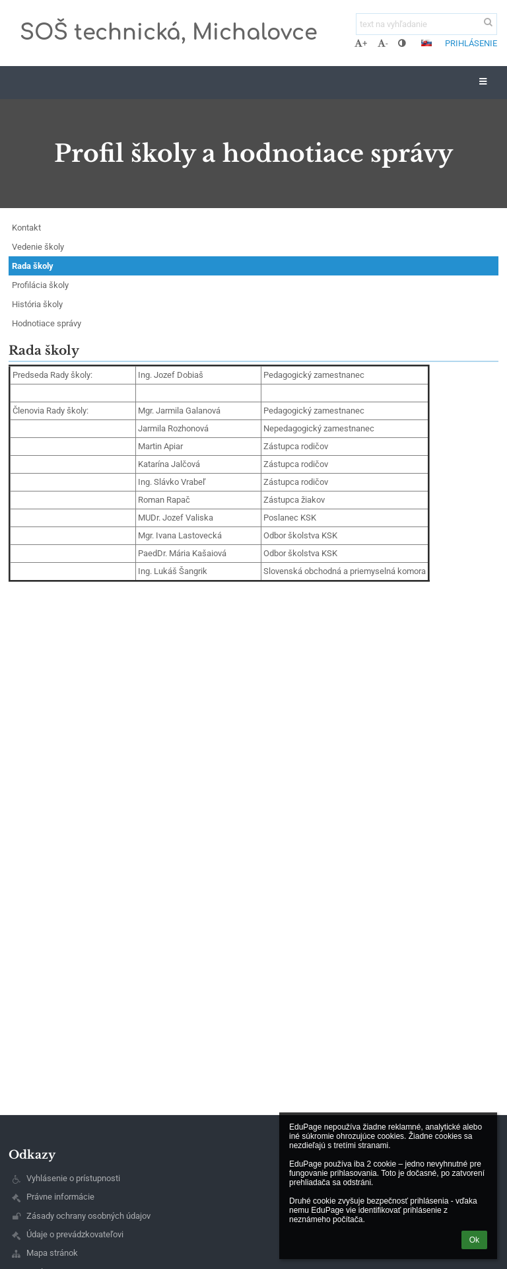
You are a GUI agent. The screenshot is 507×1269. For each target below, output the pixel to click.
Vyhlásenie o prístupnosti (73, 1178)
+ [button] (361, 43)
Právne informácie (60, 1197)
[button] (426, 43)
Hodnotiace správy (46, 323)
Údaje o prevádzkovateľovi (74, 1234)
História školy (37, 304)
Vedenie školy (38, 247)
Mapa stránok (52, 1253)
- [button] (383, 43)
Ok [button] (474, 1240)
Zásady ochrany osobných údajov (88, 1216)
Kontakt (26, 228)
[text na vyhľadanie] (426, 24)
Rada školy (32, 266)
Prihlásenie (471, 43)
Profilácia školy (40, 285)
